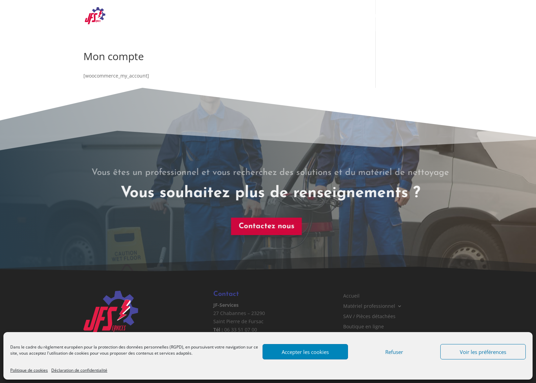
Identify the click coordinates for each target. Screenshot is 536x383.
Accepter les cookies (305, 351)
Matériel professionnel (260, 16)
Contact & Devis (434, 16)
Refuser (394, 351)
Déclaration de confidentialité (79, 370)
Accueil (217, 16)
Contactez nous (264, 226)
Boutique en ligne (386, 16)
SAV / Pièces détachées (330, 16)
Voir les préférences (483, 351)
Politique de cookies (29, 370)
